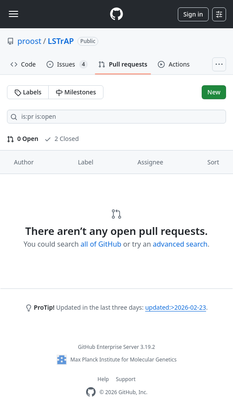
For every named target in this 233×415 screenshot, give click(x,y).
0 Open (22, 138)
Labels (27, 92)
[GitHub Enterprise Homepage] (91, 392)
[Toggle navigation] (13, 13)
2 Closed (61, 138)
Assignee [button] (150, 162)
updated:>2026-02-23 (175, 307)
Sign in (193, 14)
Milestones (76, 92)
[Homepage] (116, 14)
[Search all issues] (116, 117)
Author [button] (24, 162)
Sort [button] (213, 162)
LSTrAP (61, 41)
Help (103, 379)
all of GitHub (100, 244)
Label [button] (85, 162)
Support (125, 379)
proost (29, 41)
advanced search (180, 244)
